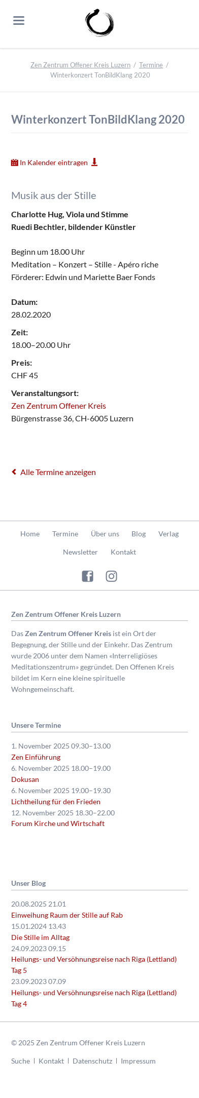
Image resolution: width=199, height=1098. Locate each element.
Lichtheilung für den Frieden (56, 801)
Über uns (105, 533)
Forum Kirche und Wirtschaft (58, 823)
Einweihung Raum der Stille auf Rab (67, 915)
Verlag (168, 533)
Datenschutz (92, 1060)
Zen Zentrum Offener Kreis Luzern (80, 65)
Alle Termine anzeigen (58, 472)
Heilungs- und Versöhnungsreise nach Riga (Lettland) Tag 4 (94, 998)
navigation (19, 20)
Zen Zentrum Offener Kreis (58, 405)
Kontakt (123, 551)
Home (30, 533)
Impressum (138, 1060)
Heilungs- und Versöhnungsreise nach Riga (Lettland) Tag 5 (94, 964)
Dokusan (25, 779)
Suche (20, 1060)
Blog (138, 533)
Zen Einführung (35, 757)
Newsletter (80, 551)
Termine (151, 65)
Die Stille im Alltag (40, 937)
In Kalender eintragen (54, 162)
